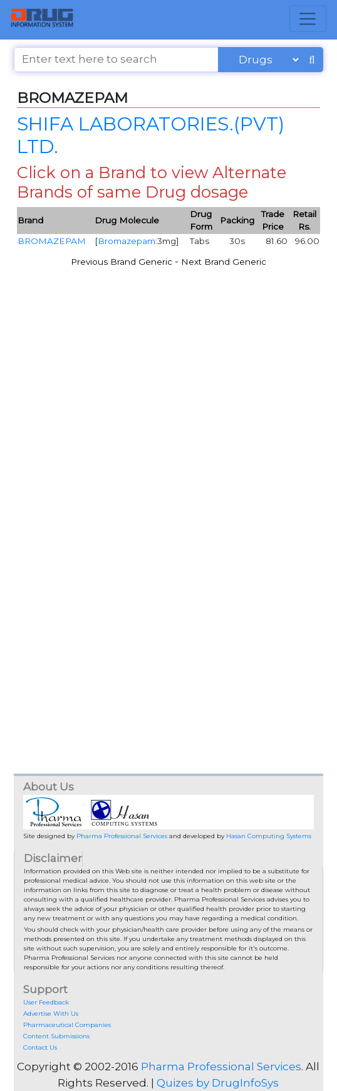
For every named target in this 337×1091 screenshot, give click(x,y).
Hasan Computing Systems (268, 836)
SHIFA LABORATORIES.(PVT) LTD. (150, 134)
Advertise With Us (50, 1013)
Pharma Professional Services (121, 836)
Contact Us (40, 1047)
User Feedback (46, 1002)
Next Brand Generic (223, 262)
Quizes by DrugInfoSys (218, 1083)
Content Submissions (56, 1036)
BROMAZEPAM (52, 241)
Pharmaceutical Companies (67, 1025)
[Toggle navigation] (307, 19)
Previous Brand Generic (121, 262)
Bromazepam (126, 241)
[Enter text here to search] (116, 59)
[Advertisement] (169, 435)
